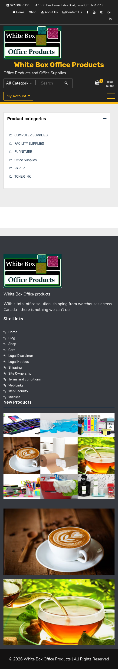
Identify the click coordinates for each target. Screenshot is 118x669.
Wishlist (14, 397)
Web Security (18, 391)
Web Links (15, 385)
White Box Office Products (59, 65)
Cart (11, 350)
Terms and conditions (24, 379)
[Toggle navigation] (111, 96)
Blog (11, 338)
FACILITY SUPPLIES (29, 144)
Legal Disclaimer (20, 356)
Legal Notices (18, 362)
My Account (17, 96)
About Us (49, 12)
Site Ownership (19, 374)
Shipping (15, 368)
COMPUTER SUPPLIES (31, 135)
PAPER (19, 168)
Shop (32, 12)
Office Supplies (25, 160)
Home (18, 12)
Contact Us (72, 12)
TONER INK (22, 177)
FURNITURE (23, 152)
